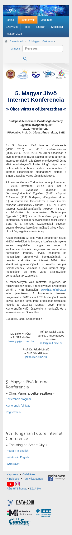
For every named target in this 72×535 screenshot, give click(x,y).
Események (17, 41)
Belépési (14, 478)
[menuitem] (10, 20)
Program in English (17, 450)
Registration (13, 463)
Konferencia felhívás (18, 405)
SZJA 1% (35, 488)
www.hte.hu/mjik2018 (53, 289)
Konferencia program (18, 399)
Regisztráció (13, 412)
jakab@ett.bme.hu (36, 357)
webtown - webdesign (56, 477)
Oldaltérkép (29, 474)
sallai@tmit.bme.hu (51, 343)
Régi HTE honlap (17, 488)
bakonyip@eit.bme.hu (21, 341)
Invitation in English (17, 457)
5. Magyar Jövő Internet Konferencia (41, 41)
